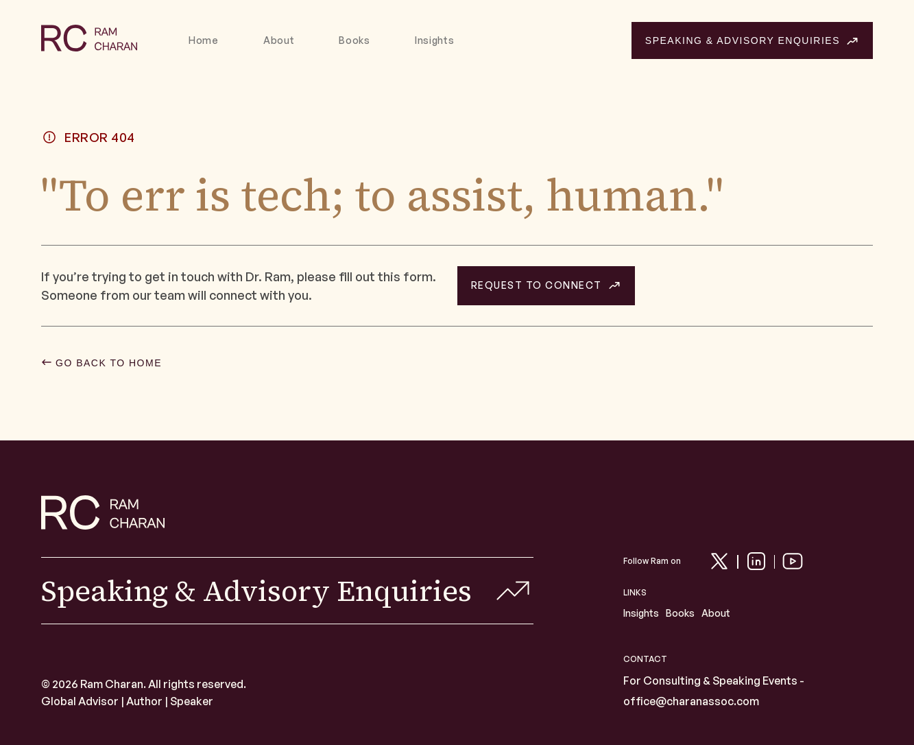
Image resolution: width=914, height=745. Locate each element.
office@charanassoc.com (691, 701)
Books (354, 40)
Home (204, 40)
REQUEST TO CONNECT (536, 285)
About (279, 40)
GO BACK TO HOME (109, 362)
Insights (435, 40)
